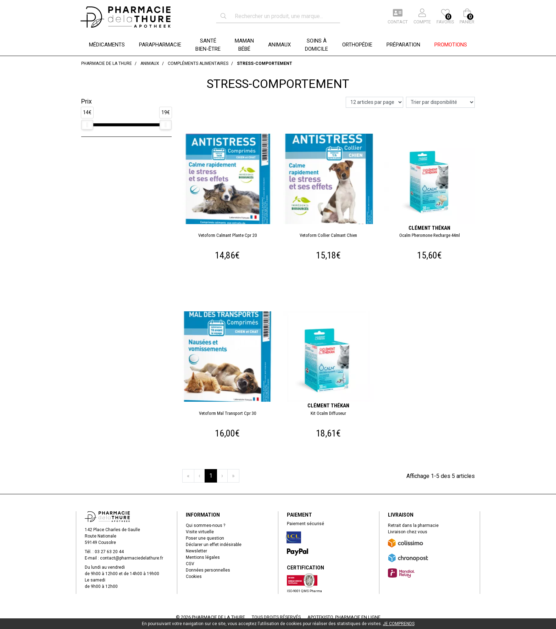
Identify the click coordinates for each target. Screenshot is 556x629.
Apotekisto (343, 617)
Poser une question (205, 538)
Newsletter (196, 551)
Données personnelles (208, 570)
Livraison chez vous (407, 531)
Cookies (194, 576)
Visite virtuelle (200, 531)
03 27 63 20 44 (109, 551)
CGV (190, 563)
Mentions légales (203, 557)
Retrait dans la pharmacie (413, 525)
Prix (86, 101)
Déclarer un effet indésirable (213, 544)
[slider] (87, 125)
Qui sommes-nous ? (205, 525)
